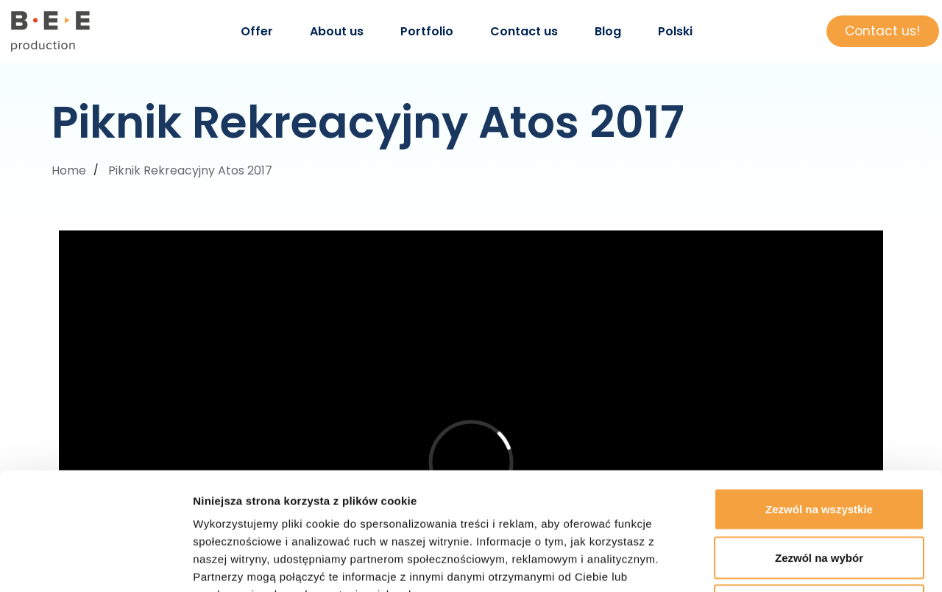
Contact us (524, 31)
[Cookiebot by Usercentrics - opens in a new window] (95, 563)
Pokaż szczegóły (785, 563)
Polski (675, 31)
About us (337, 31)
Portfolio (426, 31)
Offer (257, 31)
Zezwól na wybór (819, 447)
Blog (608, 31)
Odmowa (819, 495)
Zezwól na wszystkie (819, 398)
